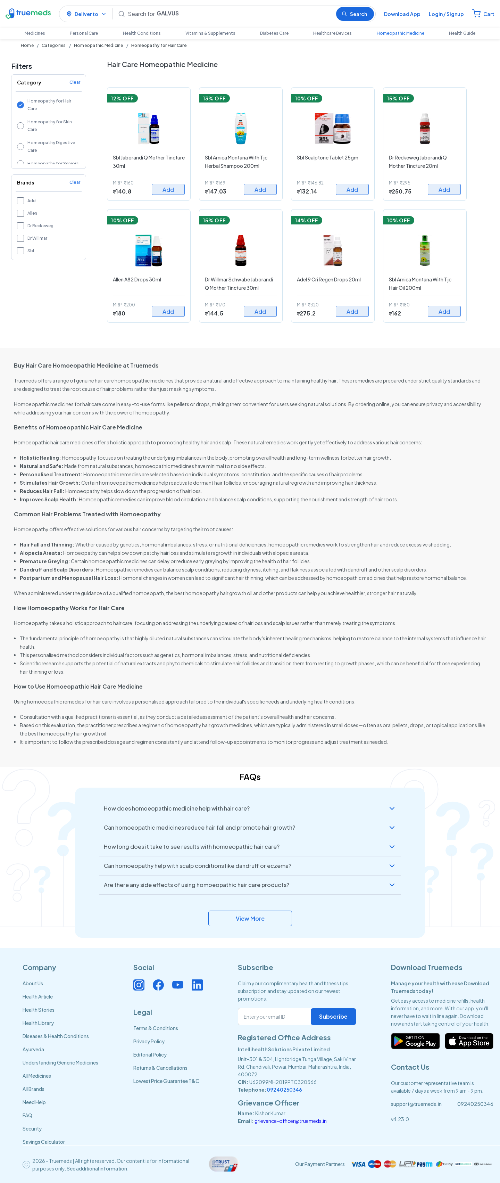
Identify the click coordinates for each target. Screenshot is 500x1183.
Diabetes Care (274, 33)
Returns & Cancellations (160, 1068)
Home (27, 45)
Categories (54, 45)
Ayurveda (33, 1049)
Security (32, 1128)
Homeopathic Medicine (400, 33)
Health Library (38, 1023)
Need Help (34, 1102)
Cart (488, 14)
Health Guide (462, 33)
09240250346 (284, 1089)
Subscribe (333, 1016)
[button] (250, 808)
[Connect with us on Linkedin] (197, 985)
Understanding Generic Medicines (60, 1062)
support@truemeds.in (416, 1104)
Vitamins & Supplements (210, 33)
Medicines (35, 33)
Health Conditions (142, 33)
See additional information (97, 1168)
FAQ (27, 1115)
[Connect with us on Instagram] (138, 985)
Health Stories (39, 1010)
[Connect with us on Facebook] (158, 985)
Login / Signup (446, 14)
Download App (402, 14)
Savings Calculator (44, 1142)
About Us (33, 983)
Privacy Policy (149, 1041)
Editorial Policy (150, 1054)
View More (250, 918)
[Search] (229, 14)
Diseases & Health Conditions (56, 1036)
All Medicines (37, 1076)
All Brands (33, 1089)
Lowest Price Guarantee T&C (166, 1081)
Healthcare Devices (332, 33)
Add (168, 189)
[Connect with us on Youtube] (177, 985)
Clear (74, 82)
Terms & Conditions (155, 1028)
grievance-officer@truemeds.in (291, 1121)
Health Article (38, 996)
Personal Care (84, 33)
